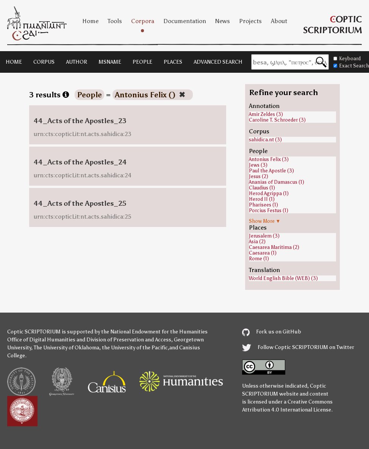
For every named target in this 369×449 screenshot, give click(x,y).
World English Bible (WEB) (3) (283, 278)
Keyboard (347, 58)
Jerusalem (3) (264, 236)
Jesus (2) (258, 176)
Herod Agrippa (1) (269, 193)
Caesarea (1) (263, 253)
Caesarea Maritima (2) (274, 247)
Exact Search (351, 66)
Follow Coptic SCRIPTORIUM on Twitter (298, 347)
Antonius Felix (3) (269, 159)
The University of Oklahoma (66, 347)
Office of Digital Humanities (41, 339)
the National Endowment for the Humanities (154, 332)
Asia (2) (257, 241)
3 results (49, 94)
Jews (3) (258, 165)
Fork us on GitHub (271, 332)
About (279, 21)
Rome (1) (259, 258)
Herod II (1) (262, 199)
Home (90, 21)
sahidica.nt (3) (265, 139)
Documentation (184, 21)
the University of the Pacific (135, 347)
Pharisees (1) (263, 205)
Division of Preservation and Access (128, 339)
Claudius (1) (262, 188)
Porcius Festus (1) (268, 210)
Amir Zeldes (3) (266, 114)
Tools (115, 21)
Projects (250, 21)
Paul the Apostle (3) (271, 171)
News (222, 21)
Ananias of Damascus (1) (276, 182)
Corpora (142, 21)
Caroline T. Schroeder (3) (277, 120)
